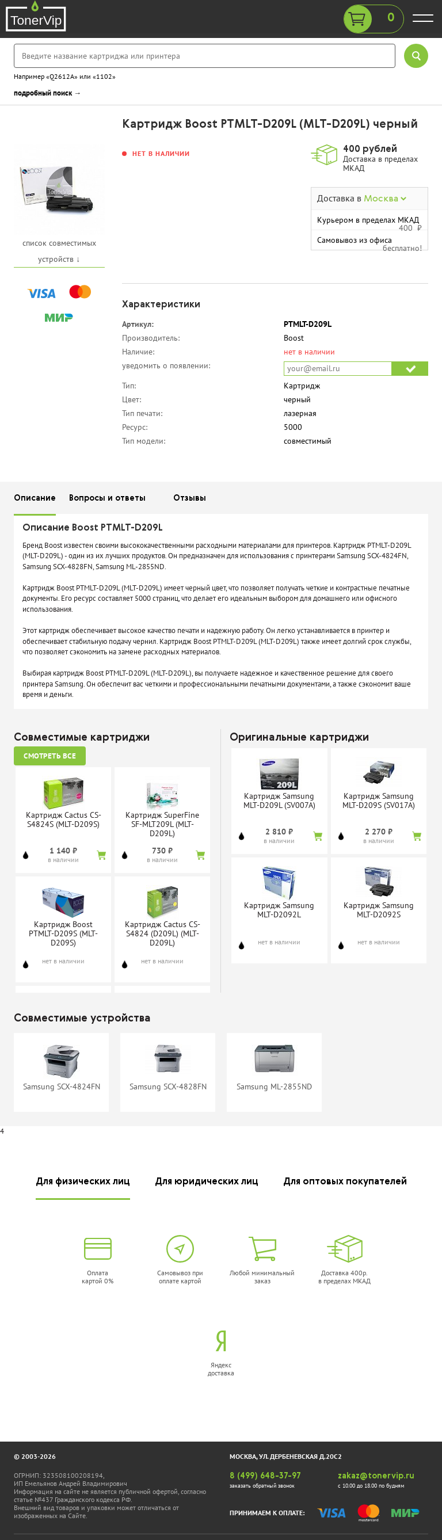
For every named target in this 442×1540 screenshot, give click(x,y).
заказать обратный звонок (262, 1485)
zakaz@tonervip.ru (376, 1476)
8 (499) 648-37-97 (265, 1476)
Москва (385, 199)
